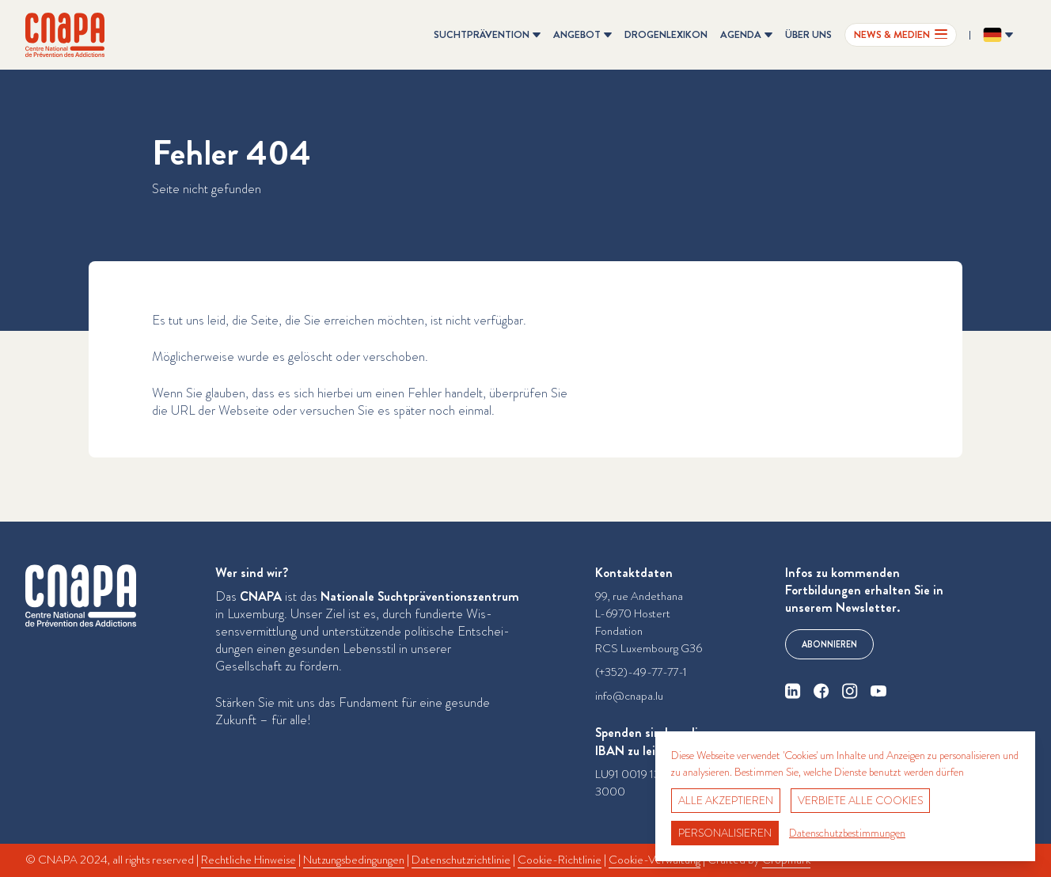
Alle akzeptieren (725, 800)
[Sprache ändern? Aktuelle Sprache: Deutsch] (998, 34)
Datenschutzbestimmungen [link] (847, 833)
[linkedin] (793, 691)
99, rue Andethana (639, 596)
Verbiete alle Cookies (860, 800)
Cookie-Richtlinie (559, 860)
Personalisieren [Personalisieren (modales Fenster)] (725, 833)
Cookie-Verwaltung (654, 860)
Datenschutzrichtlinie (461, 860)
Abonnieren (829, 644)
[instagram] (850, 691)
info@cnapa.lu (629, 696)
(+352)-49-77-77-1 (641, 672)
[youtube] (878, 691)
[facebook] (821, 691)
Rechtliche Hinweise (248, 860)
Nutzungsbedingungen (353, 860)
